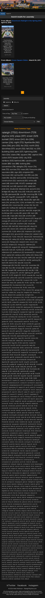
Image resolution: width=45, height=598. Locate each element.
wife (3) (40, 541)
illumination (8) (35, 369)
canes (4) (13, 497)
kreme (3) (33, 539)
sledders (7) (5, 396)
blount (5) (37, 437)
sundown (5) (5, 451)
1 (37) (28, 197)
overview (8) (6, 373)
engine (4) (14, 468)
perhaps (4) (10, 482)
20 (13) (40, 302)
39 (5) (32, 431)
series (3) (10, 537)
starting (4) (23, 495)
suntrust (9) (33, 362)
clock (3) (4, 531)
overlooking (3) (26, 548)
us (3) (39, 533)
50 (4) (34, 510)
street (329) (32, 136)
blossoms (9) (31, 359)
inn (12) (29, 317)
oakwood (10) (6, 343)
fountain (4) (32, 490)
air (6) (29, 417)
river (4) (4, 482)
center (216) (7, 142)
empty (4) (27, 493)
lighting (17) (29, 273)
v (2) (6, 576)
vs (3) (32, 572)
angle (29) (36, 210)
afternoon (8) (13, 369)
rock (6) (4, 412)
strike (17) (5, 273)
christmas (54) (32, 178)
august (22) (16, 247)
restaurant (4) (31, 495)
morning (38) (32, 194)
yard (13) (40, 297)
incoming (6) (13, 415)
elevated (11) (13, 328)
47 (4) (40, 479)
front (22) (38, 239)
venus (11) (17, 324)
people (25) (31, 229)
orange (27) (6, 221)
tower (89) (6, 164)
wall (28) (14, 218)
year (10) (18, 333)
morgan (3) (11, 539)
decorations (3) (35, 556)
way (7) (32, 392)
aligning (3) (24, 570)
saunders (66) (8, 172)
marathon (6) (23, 422)
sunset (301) (8, 139)
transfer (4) (12, 510)
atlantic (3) (30, 537)
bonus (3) (9, 531)
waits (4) (11, 475)
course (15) (30, 285)
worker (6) (22, 408)
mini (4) (38, 490)
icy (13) (12, 305)
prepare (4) (38, 477)
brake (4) (19, 464)
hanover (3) (29, 513)
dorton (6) (33, 419)
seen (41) (36, 192)
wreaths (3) (23, 529)
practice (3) (23, 533)
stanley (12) (22, 317)
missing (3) (10, 517)
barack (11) (13, 326)
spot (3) (4, 548)
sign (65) (18, 172)
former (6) (34, 410)
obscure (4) (33, 493)
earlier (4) (4, 479)
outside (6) (5, 415)
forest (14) (36, 292)
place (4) (12, 477)
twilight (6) (18, 401)
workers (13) (30, 300)
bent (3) (4, 517)
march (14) (17, 290)
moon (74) (32, 166)
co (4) (14, 488)
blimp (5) (9, 437)
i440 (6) (34, 408)
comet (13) (5, 307)
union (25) (6, 229)
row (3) (21, 543)
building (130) (8, 152)
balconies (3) (23, 541)
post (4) (8, 468)
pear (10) (5, 333)
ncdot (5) (11, 431)
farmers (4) (25, 477)
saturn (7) (39, 399)
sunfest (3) (25, 568)
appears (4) (27, 506)
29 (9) (11, 355)
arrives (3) (4, 543)
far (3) (27, 527)
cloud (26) (31, 224)
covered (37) (20, 197)
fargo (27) (38, 218)
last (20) (5, 258)
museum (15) (28, 280)
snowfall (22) (6, 247)
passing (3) (24, 537)
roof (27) (21, 218)
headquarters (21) (35, 247)
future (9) (17, 355)
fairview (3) (39, 548)
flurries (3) (28, 545)
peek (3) (22, 539)
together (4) (39, 482)
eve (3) (36, 570)
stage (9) (24, 355)
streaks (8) (22, 369)
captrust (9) (14, 362)
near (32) (38, 202)
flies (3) (23, 527)
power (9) (5, 350)
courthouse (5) (6, 448)
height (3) (4, 523)
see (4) (10, 499)
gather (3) (36, 529)
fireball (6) (5, 422)
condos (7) (23, 383)
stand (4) (13, 484)
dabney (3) (19, 554)
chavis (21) (39, 252)
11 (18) (36, 270)
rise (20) (24, 258)
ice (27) (24, 221)
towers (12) (24, 309)
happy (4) (5, 471)
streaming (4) (38, 464)
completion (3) (15, 521)
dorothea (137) (8, 148)
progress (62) (28, 172)
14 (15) (35, 280)
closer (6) (23, 417)
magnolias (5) (6, 426)
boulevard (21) (30, 252)
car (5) (26, 428)
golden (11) (5, 324)
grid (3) (4, 570)
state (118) (15, 155)
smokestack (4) (17, 504)
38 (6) (29, 410)
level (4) (22, 466)
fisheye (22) (14, 242)
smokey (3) (26, 519)
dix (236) (30, 139)
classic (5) (4, 439)
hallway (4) (20, 484)
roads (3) (18, 566)
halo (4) (19, 488)
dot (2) (23, 574)
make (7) (5, 389)
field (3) (37, 560)
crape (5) (27, 451)
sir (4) (3, 468)
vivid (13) (5, 309)
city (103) (27, 158)
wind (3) (17, 541)
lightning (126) (30, 152)
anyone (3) (21, 552)
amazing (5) (17, 455)
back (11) (26, 321)
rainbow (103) (8, 161)
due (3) (19, 570)
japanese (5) (29, 453)
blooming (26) (24, 226)
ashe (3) (41, 513)
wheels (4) (29, 479)
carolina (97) (31, 161)
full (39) (5, 194)
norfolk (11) (30, 324)
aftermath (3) (39, 554)
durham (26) (6, 226)
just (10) (32, 336)
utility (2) (27, 578)
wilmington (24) (8, 234)
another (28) (30, 216)
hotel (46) (5, 186)
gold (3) (20, 535)
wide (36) (34, 197)
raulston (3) (37, 566)
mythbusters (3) (20, 556)
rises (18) (5, 268)
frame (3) (35, 513)
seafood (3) (25, 515)
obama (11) (21, 326)
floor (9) (37, 357)
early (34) (5, 202)
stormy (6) (33, 415)
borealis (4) (35, 499)
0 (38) (40, 194)
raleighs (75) (21, 166)
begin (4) (27, 486)
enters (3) (36, 558)
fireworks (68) (35, 169)
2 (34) (22, 202)
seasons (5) (18, 431)
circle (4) (4, 493)
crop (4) (17, 466)
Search (6, 105)
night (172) (19, 142)
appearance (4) (17, 499)
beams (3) (36, 543)
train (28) (34, 213)
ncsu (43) (21, 192)
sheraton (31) (31, 208)
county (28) (17, 213)
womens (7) (5, 401)
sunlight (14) (29, 295)
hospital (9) (24, 352)
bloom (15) (5, 282)
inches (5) (36, 457)
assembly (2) (17, 578)
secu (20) (17, 258)
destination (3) (6, 566)
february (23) (6, 239)
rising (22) (21, 244)
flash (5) (13, 426)
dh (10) (18, 345)
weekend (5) (23, 424)
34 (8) (26, 378)
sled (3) (34, 545)
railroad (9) (5, 357)
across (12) (38, 309)
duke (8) (32, 371)
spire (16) (21, 278)
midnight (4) (31, 482)
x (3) (3, 521)
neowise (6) (15, 424)
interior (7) (26, 399)
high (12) (31, 312)
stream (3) (4, 513)
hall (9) (4, 359)
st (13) (35, 302)
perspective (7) (6, 392)
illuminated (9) (22, 359)
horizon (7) (39, 387)
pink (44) (5, 189)
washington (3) (12, 519)
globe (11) (5, 321)
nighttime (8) (24, 371)
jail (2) (40, 574)
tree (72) (5, 169)
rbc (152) (24, 145)
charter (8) (16, 376)
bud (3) (25, 554)
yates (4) (24, 502)
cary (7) (26, 394)
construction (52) (9, 181)
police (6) (12, 417)
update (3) (9, 560)
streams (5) (20, 428)
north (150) (34, 145)
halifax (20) (30, 255)
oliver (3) (14, 564)
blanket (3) (25, 550)
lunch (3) (30, 541)
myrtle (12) (35, 317)
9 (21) (4, 255)
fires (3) (25, 543)
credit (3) (39, 519)
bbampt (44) (24, 189)
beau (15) (13, 282)
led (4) (30, 488)
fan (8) (27, 364)
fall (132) (29, 148)
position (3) (5, 527)
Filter (38, 121)
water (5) (18, 446)
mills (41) (29, 192)
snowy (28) (6, 218)
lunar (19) (27, 263)
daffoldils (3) (32, 568)
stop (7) (19, 389)
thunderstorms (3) (36, 564)
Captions (7, 102)
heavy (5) (29, 444)
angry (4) (4, 508)
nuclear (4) (38, 466)
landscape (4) (31, 497)
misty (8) (15, 378)
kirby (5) (12, 457)
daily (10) (32, 345)
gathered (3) (16, 517)
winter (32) (28, 205)
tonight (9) (20, 364)
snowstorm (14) (18, 297)
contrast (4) (33, 473)
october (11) (37, 326)
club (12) (15, 314)
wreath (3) (28, 556)
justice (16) (5, 278)
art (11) (14, 319)
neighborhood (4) (32, 475)
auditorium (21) (18, 252)
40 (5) (15, 439)
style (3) (9, 545)
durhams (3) (39, 527)
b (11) (36, 321)
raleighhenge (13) (14, 309)
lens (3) (35, 541)
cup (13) (25, 305)
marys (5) (12, 446)
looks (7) (4, 383)
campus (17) (13, 273)
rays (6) (30, 422)
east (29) (29, 210)
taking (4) (16, 486)
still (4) (4, 484)
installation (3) (17, 527)
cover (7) (38, 392)
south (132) (20, 148)
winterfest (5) (21, 448)
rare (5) (35, 444)
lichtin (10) (34, 338)
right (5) (10, 439)
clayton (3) (17, 513)
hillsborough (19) (8, 265)
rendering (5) (26, 431)
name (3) (31, 558)
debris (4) (34, 462)
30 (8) (12, 366)
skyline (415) (8, 136)
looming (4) (38, 497)
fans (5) (15, 437)
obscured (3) (33, 519)
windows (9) (19, 357)
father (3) (9, 533)
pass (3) (35, 533)
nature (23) (28, 237)
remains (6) (11, 406)
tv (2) (3, 576)
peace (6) (39, 417)
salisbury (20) (20, 255)
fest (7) (33, 399)
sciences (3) (16, 562)
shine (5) (20, 442)
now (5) (27, 435)
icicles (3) (39, 545)
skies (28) (21, 216)
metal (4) (28, 462)
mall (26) (5, 224)
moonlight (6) (11, 412)
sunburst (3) (12, 554)
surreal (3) (22, 562)
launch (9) (5, 364)
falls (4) (24, 497)
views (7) (23, 380)
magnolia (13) (33, 305)
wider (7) (27, 392)
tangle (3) (13, 548)
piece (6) (4, 406)
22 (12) (21, 314)
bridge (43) (6, 192)
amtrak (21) (29, 250)
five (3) (9, 550)
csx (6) (12, 401)
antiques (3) (16, 533)
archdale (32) (30, 202)
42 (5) (29, 446)
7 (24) (14, 237)
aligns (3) (38, 568)
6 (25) (38, 231)
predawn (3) (5, 554)
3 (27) (30, 221)
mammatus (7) (14, 396)
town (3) (10, 543)
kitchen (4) (5, 488)
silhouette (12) (6, 314)
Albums (15, 102)
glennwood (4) (26, 499)
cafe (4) (16, 475)
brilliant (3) (39, 562)
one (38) (23, 194)
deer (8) (21, 378)
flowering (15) (6, 287)
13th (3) (14, 570)
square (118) (26, 155)
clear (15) (39, 282)
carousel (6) (36, 422)
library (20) (38, 255)
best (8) (19, 373)
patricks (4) (20, 506)
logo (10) (21, 338)
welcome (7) (12, 389)
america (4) (11, 479)
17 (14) (23, 290)
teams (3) (18, 572)
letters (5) (38, 431)
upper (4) (31, 477)
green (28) (26, 213)
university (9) (32, 355)
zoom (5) (24, 446)
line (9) (21, 362)
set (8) (32, 373)
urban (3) (23, 513)
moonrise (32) (17, 205)
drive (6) (21, 403)
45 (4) (32, 466)
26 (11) (24, 324)
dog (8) (4, 376)
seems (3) (15, 543)
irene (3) (38, 523)
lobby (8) (23, 366)
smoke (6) (5, 403)
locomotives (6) (13, 408)
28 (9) (22, 347)
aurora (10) (25, 345)
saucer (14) (30, 290)
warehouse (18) (22, 270)
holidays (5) (20, 435)
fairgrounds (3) (6, 552)
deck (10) (11, 333)
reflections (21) (7, 252)
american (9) (16, 352)
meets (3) (33, 548)
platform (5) (5, 433)
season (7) (22, 387)
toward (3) (27, 560)
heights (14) (28, 292)
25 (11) (12, 324)
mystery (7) (15, 380)
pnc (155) (16, 145)
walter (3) (32, 527)
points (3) (15, 531)
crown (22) (33, 242)
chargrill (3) (5, 529)
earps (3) (19, 515)
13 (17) (24, 275)
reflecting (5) (14, 453)
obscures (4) (5, 466)
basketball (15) (7, 285)
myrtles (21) (20, 250)
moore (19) (24, 265)
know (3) (20, 558)
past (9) (32, 357)
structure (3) (17, 537)
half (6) (33, 417)
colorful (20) (12, 260)
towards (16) (31, 275)
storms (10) (6, 345)
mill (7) (22, 396)
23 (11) (11, 321)
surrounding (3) (6, 556)
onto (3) (30, 543)
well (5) (20, 433)
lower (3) (25, 558)
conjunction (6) (6, 424)
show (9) (26, 357)
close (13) (33, 297)
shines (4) (27, 468)
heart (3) (28, 562)
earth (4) (33, 508)
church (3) (40, 539)
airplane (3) (29, 517)
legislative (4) (5, 490)
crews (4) (26, 484)
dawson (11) (38, 319)
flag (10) (14, 343)
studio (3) (33, 521)
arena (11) (28, 328)
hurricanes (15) (17, 287)
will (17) (21, 273)
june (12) (5, 317)
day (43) (14, 192)
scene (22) (5, 242)
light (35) (36, 200)
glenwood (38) (13, 194)
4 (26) (35, 221)
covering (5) (5, 457)
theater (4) (10, 486)
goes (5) (4, 428)
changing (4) (18, 482)
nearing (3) (8, 521)
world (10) (38, 333)
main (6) (39, 415)
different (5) (13, 435)
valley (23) (15, 239)
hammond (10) (29, 340)
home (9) (17, 350)
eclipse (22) (13, 244)
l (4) (3, 473)
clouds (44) (14, 189)
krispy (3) (28, 539)
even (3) (4, 533)
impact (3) (4, 539)
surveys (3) (37, 515)
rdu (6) (11, 403)
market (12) (24, 312)
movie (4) (9, 504)
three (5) (39, 424)
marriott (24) (6, 237)
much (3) (21, 531)
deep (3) (11, 535)
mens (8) (4, 378)
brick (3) (23, 517)
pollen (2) (10, 578)
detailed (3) (5, 535)
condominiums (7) (13, 383)
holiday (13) (6, 305)
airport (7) (39, 383)
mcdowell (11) (6, 319)
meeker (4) (11, 471)
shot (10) (27, 338)
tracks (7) (20, 394)
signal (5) (39, 435)
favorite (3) (5, 515)
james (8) (29, 366)
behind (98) (19, 161)
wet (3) (30, 525)
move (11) (29, 326)
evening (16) (37, 278)
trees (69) (25, 169)
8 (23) (22, 239)
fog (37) (12, 197)
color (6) (16, 403)
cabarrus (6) (11, 419)
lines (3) (10, 515)
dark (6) (26, 415)
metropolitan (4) (17, 473)
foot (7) (38, 380)
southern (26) (22, 224)
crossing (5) (33, 433)
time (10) (13, 336)
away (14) (20, 292)
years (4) (10, 493)
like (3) (15, 535)
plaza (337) (20, 136)
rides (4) (19, 497)
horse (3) (14, 545)
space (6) (24, 412)
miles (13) (15, 302)
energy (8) (5, 369)
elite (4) (29, 510)
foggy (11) (21, 328)
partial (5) (4, 455)
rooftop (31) (14, 208)
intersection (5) (29, 437)
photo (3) (22, 521)
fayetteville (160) (32, 142)
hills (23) (20, 237)
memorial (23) (38, 237)
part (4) (12, 466)
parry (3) (30, 550)
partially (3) (24, 525)
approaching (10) (23, 336)
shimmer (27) (16, 221)
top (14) (4, 295)
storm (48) (14, 183)
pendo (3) (4, 572)
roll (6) (16, 422)
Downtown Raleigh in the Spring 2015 (26, 21)
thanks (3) (32, 523)
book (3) (9, 564)
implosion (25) (30, 231)
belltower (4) (17, 502)
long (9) (26, 362)
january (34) (14, 202)
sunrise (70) (15, 169)
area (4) (8, 484)
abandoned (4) (6, 495)
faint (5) (17, 444)
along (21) (24, 247)
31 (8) (27, 369)
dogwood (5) (39, 448)
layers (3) (4, 525)
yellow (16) (13, 278)
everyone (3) (28, 552)
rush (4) (39, 468)
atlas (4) (28, 466)
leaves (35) (28, 200)
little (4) (4, 486)
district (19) (13, 263)
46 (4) (38, 473)
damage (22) (29, 239)
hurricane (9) (33, 352)
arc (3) (35, 550)
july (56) (34, 175)
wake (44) (31, 186)
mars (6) (26, 419)
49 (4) (11, 490)
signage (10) (6, 338)
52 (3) (40, 525)
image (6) (28, 403)
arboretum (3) (5, 568)
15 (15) (27, 282)
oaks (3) (21, 560)
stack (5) (38, 426)
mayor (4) (18, 471)
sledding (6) (19, 419)
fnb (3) (19, 568)
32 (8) (10, 371)
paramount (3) (13, 558)
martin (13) (5, 300)
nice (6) (13, 410)
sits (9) (40, 352)
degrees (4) (13, 506)
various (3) (11, 513)
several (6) (5, 408)
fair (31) (35, 205)
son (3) (4, 560)
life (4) (17, 495)
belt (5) (4, 437)
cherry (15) (31, 287)
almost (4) (38, 471)
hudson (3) (15, 560)
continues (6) (6, 410)
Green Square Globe (20, 60)
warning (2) (35, 574)
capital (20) (10, 255)
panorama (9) (11, 359)
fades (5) (10, 455)
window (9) (24, 350)
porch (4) (22, 462)
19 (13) (30, 302)
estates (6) (35, 403)
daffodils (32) (7, 205)
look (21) (12, 250)
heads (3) (17, 539)
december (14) (7, 297)
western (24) (37, 234)
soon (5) (37, 428)
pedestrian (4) (19, 459)
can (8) (17, 366)
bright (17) (17, 275)
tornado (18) (20, 268)
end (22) (5, 244)
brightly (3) (30, 529)
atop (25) (33, 226)
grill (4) (38, 484)
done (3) (37, 531)
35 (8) (31, 378)
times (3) (11, 529)
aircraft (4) (11, 459)
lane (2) (16, 576)
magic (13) (13, 300)
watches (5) (5, 435)
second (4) (34, 486)
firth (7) (40, 396)
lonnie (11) (5, 328)
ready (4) (23, 479)
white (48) (33, 181)
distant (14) (12, 295)
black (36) (5, 200)
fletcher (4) (8, 473)
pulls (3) (31, 566)
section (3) (5, 537)
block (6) (24, 410)
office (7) (20, 392)
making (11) (6, 326)
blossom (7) (5, 399)
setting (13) (39, 300)
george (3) (5, 519)
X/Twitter (11, 585)
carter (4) (4, 502)
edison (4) (25, 488)
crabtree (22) (30, 244)
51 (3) (14, 515)
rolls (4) (22, 486)
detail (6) (4, 419)
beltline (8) (15, 371)
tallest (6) (24, 406)
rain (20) (39, 258)
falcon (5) (4, 459)
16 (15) (25, 287)
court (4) (34, 504)
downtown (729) (27, 132)
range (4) (24, 510)
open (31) (5, 208)
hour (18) (12, 268)
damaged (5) (32, 426)
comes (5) (37, 453)
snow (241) (20, 139)
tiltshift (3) (18, 550)
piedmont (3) (24, 566)
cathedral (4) (22, 508)
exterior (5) (5, 446)
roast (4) (32, 484)
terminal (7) (31, 383)
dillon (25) (20, 231)
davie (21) (5, 250)
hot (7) (33, 389)
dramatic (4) (34, 506)
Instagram (33, 585)
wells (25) (22, 229)
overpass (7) (26, 389)
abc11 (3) (28, 521)
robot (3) (4, 564)
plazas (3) (36, 537)
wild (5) (12, 442)
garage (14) (38, 290)
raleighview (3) (38, 535)
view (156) (6, 145)
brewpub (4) (18, 490)
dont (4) (17, 479)
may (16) (39, 275)
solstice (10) (15, 347)
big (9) (11, 350)
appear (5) (33, 435)
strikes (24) (28, 234)
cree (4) (40, 486)
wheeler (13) (23, 302)
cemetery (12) (12, 317)
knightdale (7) (34, 394)
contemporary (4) (28, 459)
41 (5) (16, 442)
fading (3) (30, 570)
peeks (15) (20, 282)
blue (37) (5, 197)
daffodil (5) (37, 455)
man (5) (22, 451)
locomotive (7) (38, 385)
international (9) (33, 350)
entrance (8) (6, 366)
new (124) (6, 155)
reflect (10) (19, 340)
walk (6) (18, 412)
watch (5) (23, 444)
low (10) (12, 345)
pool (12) (35, 314)
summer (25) (6, 231)
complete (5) (14, 433)
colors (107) (7, 158)
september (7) (13, 387)
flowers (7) (5, 385)
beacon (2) (28, 574)
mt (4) (13, 495)
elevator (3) (40, 521)
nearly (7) (39, 389)
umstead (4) (26, 464)
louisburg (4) (25, 471)
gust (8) (9, 376)
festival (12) (27, 314)
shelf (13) (19, 305)
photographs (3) (24, 523)
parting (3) (16, 529)
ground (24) (19, 234)
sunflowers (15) (7, 290)
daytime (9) (5, 362)
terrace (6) (5, 417)
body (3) (31, 515)
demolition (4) (37, 488)
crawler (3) (30, 535)
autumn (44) (35, 189)
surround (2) (22, 576)
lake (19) (20, 263)
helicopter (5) (28, 439)
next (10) (5, 340)
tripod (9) (36, 347)
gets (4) (25, 482)
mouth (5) (12, 444)
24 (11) (32, 321)
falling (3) (12, 566)
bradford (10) (35, 331)
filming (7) (28, 396)
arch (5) (25, 426)
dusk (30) (5, 210)
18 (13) (9, 302)
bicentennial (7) (7, 380)
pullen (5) (31, 455)
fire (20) (4, 260)
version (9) (5, 355)
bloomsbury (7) (28, 385)
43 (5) (17, 457)
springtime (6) (31, 401)
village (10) (26, 331)
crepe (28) (14, 216)
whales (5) (5, 444)
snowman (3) (21, 564)
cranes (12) (38, 312)
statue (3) (19, 519)
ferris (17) (5, 275)
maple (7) (13, 399)
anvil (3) (25, 535)
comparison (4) (6, 462)
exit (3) (13, 550)
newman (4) (37, 502)
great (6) (18, 406)
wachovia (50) (22, 181)
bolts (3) (13, 556)
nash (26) (12, 224)
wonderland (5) (14, 451)
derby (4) (15, 508)
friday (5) (20, 439)
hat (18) (31, 270)
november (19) (34, 265)
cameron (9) (28, 347)
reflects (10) (6, 336)
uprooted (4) (15, 462)
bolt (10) (25, 343)
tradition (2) (5, 578)
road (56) (5, 178)
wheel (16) (18, 280)
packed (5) (34, 451)
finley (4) (10, 502)
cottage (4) (5, 510)
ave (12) (31, 309)
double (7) (5, 394)
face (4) (15, 493)
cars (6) (18, 417)
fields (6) (37, 412)
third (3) (11, 527)
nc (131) (37, 148)
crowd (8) (39, 364)
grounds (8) (26, 373)
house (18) (28, 268)
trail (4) (10, 508)
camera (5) (5, 431)
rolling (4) (13, 464)
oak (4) (28, 508)
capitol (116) (37, 155)
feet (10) (24, 333)
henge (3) (9, 570)
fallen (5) (14, 448)
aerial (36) (14, 200)
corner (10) (31, 333)
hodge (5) (21, 437)
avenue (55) (21, 178)
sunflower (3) (13, 568)
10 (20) (10, 258)
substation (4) (6, 464)
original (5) (26, 433)
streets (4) (25, 490)
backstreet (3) (31, 554)
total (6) (18, 410)
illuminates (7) (30, 380)
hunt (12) (5, 312)
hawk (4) (20, 493)
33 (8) (10, 378)
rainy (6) (24, 401)
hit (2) (22, 578)
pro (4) (4, 504)
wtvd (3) (17, 523)
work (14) (5, 292)
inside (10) (32, 343)
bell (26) (15, 226)
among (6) (20, 415)
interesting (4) (6, 497)
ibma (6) (11, 422)
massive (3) (29, 533)
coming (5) (27, 442)
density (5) (37, 442)
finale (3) (4, 545)
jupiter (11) (35, 328)
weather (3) (35, 552)
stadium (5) (22, 453)
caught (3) (4, 541)
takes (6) (28, 408)
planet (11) (5, 331)
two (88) (15, 164)
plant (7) (32, 387)
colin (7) (34, 396)
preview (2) (11, 576)
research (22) (24, 242)
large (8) (23, 376)
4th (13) (12, 307)
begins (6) (31, 412)
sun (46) (13, 186)
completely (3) (21, 545)
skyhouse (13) (28, 307)
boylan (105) (18, 158)
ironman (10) (6, 347)
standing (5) (35, 439)
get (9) (12, 357)
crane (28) (5, 216)
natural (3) (9, 562)
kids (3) (41, 552)
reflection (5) (6, 453)
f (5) (32, 442)
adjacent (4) (25, 473)
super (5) (31, 428)
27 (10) (20, 343)
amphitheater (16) (8, 280)
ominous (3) (36, 517)
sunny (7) (20, 399)
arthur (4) (30, 502)
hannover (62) (8, 175)
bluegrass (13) (38, 307)
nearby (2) (37, 576)
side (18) (35, 268)
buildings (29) (7, 213)
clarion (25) (14, 229)
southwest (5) (32, 424)
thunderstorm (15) (19, 285)
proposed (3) (13, 552)
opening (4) (5, 506)
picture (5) (19, 426)
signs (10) (14, 338)
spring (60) (18, 175)
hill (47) (22, 183)
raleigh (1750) (10, 132)
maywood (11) (18, 321)
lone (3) (4, 562)
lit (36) (20, 200)
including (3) (5, 558)
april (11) (30, 319)
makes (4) (33, 468)
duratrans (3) (11, 523)
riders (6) (39, 419)
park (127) (19, 152)
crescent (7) (13, 394)
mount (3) (28, 564)
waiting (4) (21, 468)
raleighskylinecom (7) (16, 385)
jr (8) (34, 366)
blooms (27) (29, 218)
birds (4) (32, 471)
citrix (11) (12, 331)
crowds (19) (22, 260)
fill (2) (32, 576)
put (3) (32, 531)
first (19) (17, 265)
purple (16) (29, 278)
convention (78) (9, 166)
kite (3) (8, 548)
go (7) (27, 387)
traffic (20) (31, 258)
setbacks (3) (11, 541)
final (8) (37, 373)
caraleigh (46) (31, 183)
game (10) (19, 331)
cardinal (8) (36, 376)
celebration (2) (17, 574)
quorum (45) (22, 186)
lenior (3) (4, 550)
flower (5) (22, 457)
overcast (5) (5, 442)
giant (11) (37, 324)
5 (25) (14, 231)
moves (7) (5, 387)
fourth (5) (24, 455)
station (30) (14, 210)
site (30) (22, 210)
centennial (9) (6, 352)
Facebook (22, 585)
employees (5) (11, 428)
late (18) (4, 270)
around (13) (21, 300)
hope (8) (29, 376)
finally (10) (11, 340)
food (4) (18, 510)
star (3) (38, 510)
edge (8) (4, 371)
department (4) (27, 504)
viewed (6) (40, 401)
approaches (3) (11, 525)
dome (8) (32, 364)
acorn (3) (33, 562)
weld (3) (28, 572)
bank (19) (5, 263)
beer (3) (32, 560)
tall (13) (4, 302)
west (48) (5, 183)
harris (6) (30, 406)
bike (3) (19, 548)
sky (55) (13, 178)
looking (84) (25, 164)
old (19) (28, 260)
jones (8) (13, 373)
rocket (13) (19, 307)
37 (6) (35, 406)
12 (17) (11, 275)
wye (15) (32, 282)
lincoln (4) (5, 499)
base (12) (16, 312)
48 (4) (10, 488)
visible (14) (12, 292)
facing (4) (18, 477)
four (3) (23, 572)
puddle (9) (12, 364)
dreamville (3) (11, 572)
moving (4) (22, 475)
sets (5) (33, 446)
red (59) (27, 175)
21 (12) (11, 312)
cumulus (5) (29, 457)
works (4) (36, 479)
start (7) (14, 392)
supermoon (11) (22, 319)
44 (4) (32, 464)
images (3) (35, 525)
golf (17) (36, 273)
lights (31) (22, 208)
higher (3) (26, 531)
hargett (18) (12, 270)
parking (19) (36, 260)
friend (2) (28, 576)
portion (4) (5, 475)
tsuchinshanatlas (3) (7, 574)
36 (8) (35, 378)
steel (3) (18, 525)
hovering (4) (5, 477)
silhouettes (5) (30, 448)
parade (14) (20, 295)
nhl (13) (27, 297)
